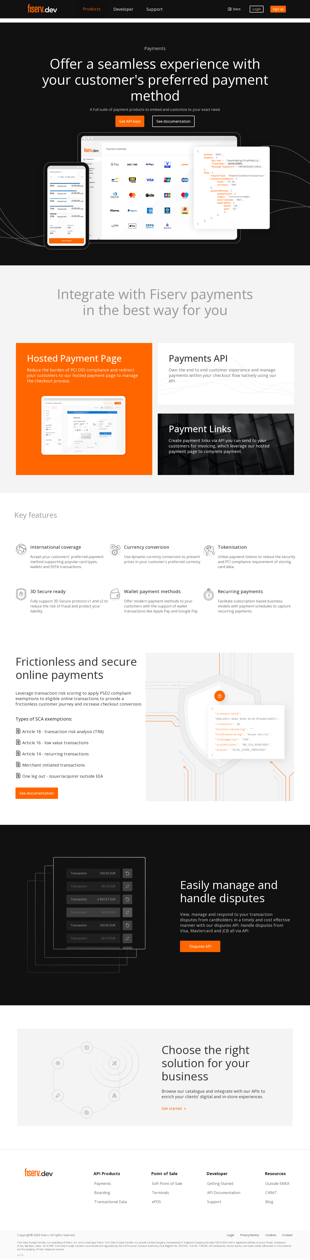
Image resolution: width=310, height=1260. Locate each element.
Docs (237, 9)
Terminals (160, 1192)
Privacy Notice (249, 1235)
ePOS (156, 1201)
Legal (230, 1235)
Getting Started (220, 1183)
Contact (287, 1235)
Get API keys (130, 121)
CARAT (271, 1192)
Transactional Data (110, 1201)
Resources (275, 1173)
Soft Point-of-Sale (167, 1183)
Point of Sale (164, 1173)
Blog (269, 1201)
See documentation (173, 121)
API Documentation (223, 1192)
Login (256, 9)
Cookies (270, 1235)
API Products (107, 1173)
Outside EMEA (277, 1183)
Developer (217, 1173)
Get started (174, 1108)
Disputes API (200, 946)
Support (214, 1201)
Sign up (278, 9)
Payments (102, 1183)
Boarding (102, 1192)
